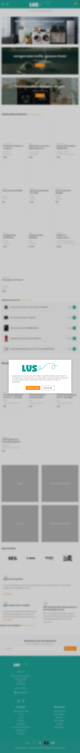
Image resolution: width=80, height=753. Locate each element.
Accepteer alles (33, 388)
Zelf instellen (47, 388)
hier (56, 380)
